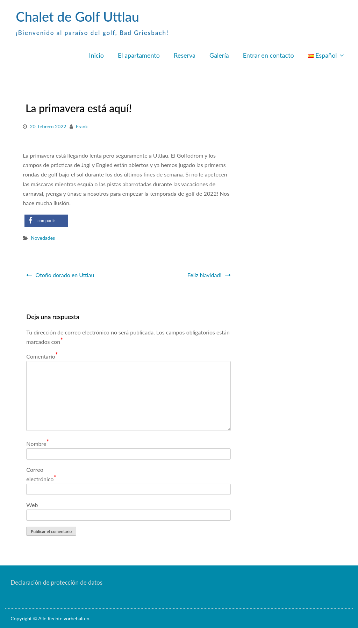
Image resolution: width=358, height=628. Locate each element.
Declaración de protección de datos (56, 582)
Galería (219, 55)
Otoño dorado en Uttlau (64, 275)
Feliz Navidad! (204, 275)
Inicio (96, 55)
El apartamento (139, 55)
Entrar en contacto (268, 55)
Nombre (37, 443)
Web (32, 504)
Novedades (43, 238)
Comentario (42, 356)
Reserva (184, 55)
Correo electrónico (41, 474)
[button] (46, 221)
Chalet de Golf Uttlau (77, 16)
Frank (82, 126)
